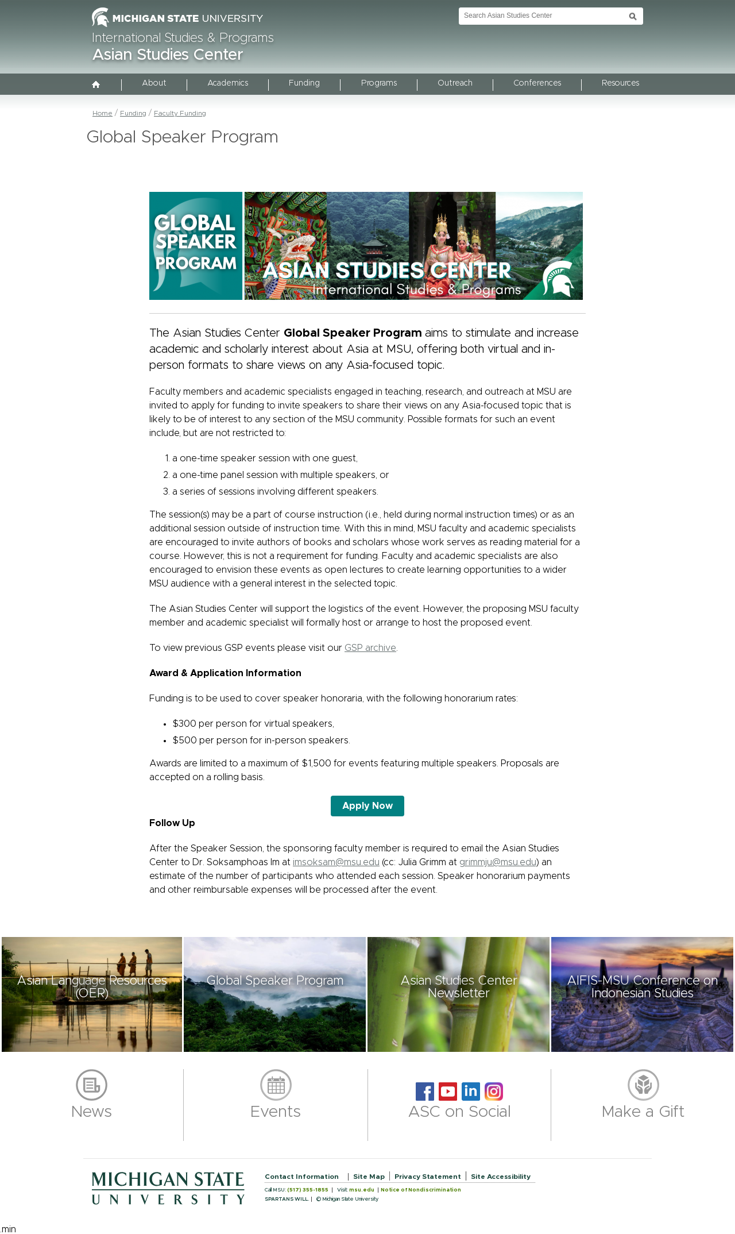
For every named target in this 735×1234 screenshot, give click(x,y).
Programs (379, 83)
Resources (620, 83)
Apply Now (367, 806)
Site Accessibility (501, 1176)
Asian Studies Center (167, 55)
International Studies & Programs (183, 38)
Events (275, 1112)
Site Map (369, 1176)
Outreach (455, 83)
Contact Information (302, 1176)
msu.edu (361, 1190)
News (91, 1112)
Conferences (537, 83)
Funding (304, 83)
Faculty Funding (180, 113)
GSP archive (370, 648)
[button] (92, 994)
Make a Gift (643, 1112)
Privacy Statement (427, 1176)
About (154, 83)
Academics (227, 83)
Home (102, 113)
